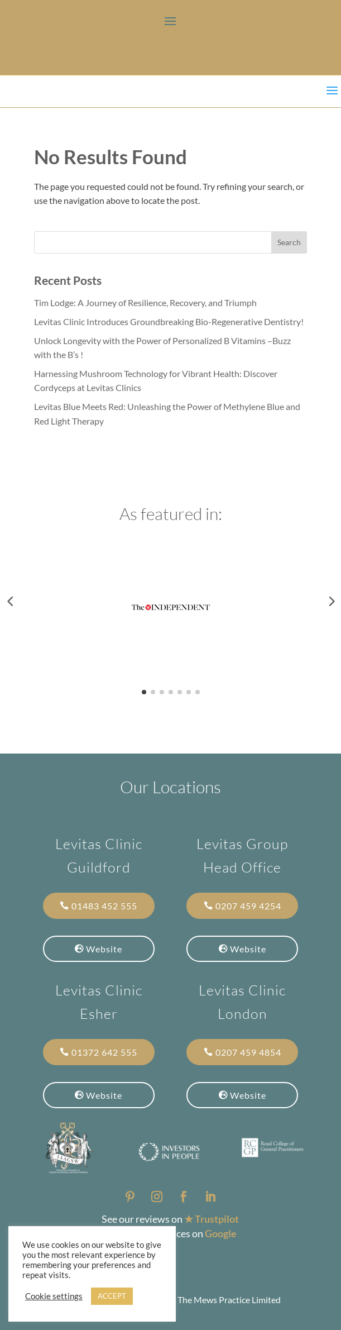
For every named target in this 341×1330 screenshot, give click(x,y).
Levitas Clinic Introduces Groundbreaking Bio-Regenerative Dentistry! (169, 321)
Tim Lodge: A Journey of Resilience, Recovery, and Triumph (145, 302)
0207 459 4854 (248, 1052)
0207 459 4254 (248, 905)
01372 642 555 (104, 1052)
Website (104, 948)
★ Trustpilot (211, 1219)
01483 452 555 (104, 905)
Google (221, 1233)
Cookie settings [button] (54, 1296)
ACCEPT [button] (112, 1295)
